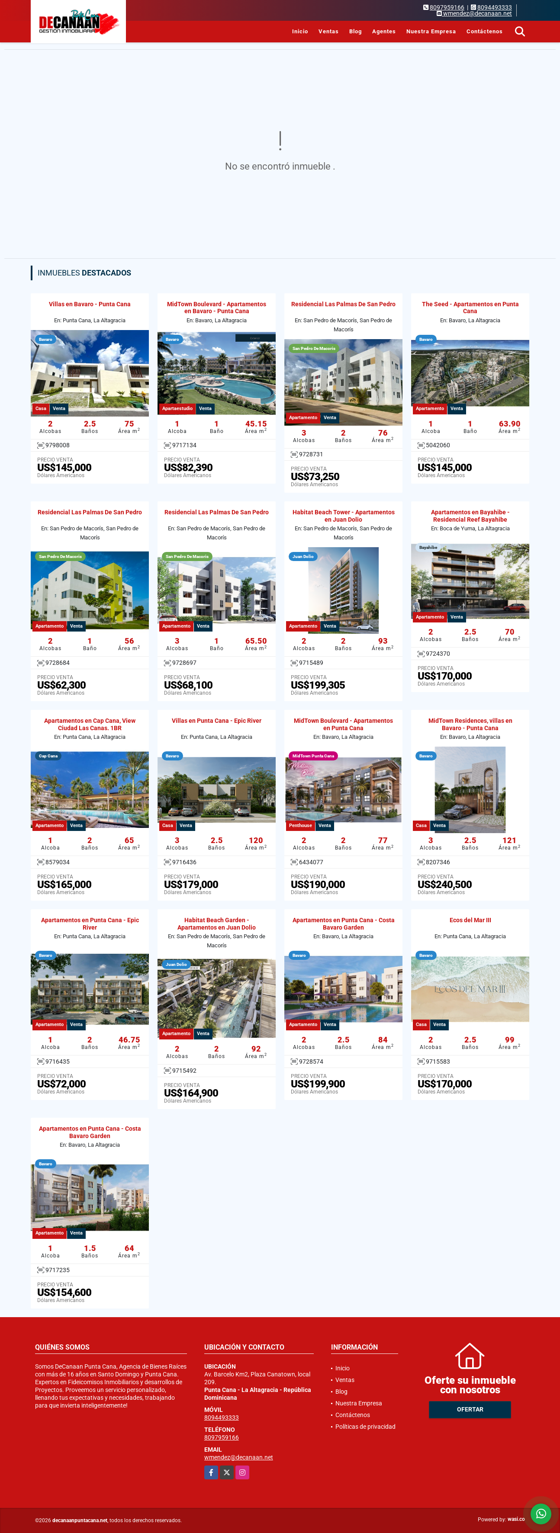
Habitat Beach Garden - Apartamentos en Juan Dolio (216, 924)
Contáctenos (485, 31)
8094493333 (494, 7)
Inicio (300, 31)
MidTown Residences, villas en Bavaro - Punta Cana (470, 724)
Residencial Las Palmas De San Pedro (343, 304)
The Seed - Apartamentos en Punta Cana (470, 308)
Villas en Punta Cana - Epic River (216, 720)
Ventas (329, 31)
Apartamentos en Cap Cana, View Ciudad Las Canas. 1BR (89, 724)
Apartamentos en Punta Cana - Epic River (90, 924)
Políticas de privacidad (365, 1426)
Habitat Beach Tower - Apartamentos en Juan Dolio (344, 516)
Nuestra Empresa (431, 31)
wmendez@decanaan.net (238, 1457)
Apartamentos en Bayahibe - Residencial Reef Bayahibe (470, 516)
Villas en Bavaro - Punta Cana (90, 304)
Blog (355, 31)
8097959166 (447, 7)
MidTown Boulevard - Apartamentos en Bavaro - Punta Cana (216, 308)
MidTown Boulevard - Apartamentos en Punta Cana (343, 724)
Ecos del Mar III (470, 920)
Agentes (384, 31)
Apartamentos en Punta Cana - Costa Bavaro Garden (344, 924)
